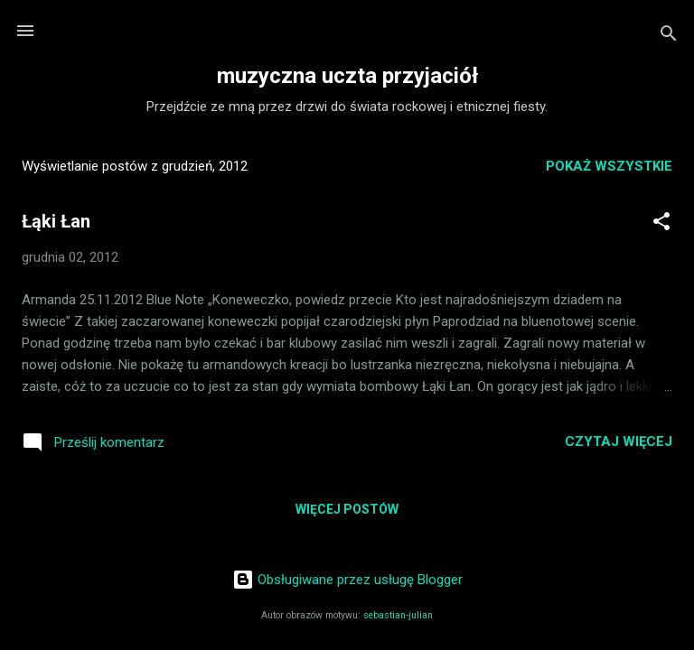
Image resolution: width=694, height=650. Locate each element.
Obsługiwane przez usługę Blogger (347, 579)
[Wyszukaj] (669, 36)
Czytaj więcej (618, 441)
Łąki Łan (56, 221)
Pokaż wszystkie (609, 166)
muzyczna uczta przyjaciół (347, 75)
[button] (661, 224)
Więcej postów (347, 509)
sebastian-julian (398, 615)
